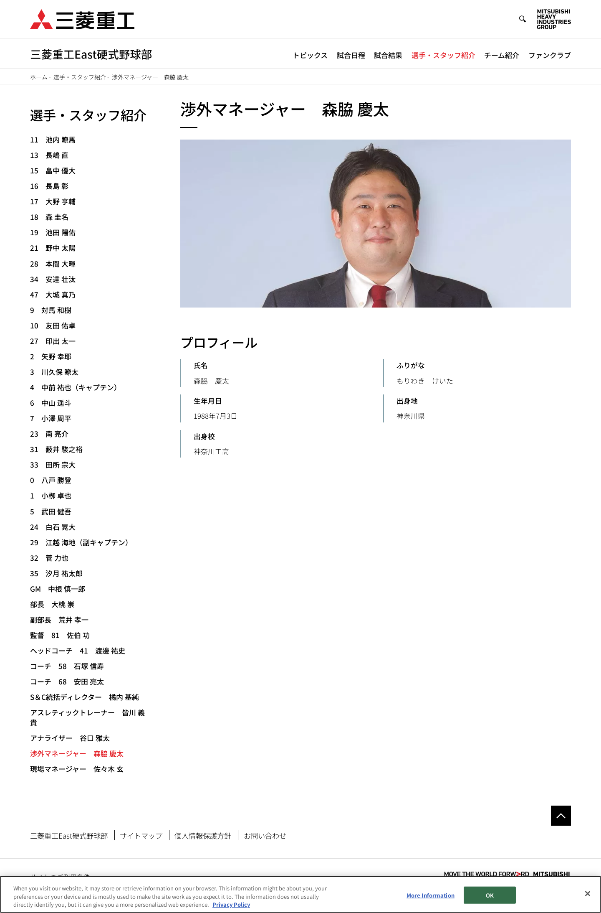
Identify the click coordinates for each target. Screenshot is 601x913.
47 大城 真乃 (53, 294)
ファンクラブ (549, 55)
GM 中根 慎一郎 (57, 588)
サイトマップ (141, 835)
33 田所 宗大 (53, 464)
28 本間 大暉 (53, 263)
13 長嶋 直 (49, 155)
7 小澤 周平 (50, 418)
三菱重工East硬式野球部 (69, 835)
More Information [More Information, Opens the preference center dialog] (431, 895)
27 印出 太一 (53, 341)
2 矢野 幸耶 (50, 356)
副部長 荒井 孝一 (59, 619)
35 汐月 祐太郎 (56, 573)
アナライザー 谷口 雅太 (70, 737)
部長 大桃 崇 (52, 604)
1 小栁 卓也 (50, 495)
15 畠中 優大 (53, 170)
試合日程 (351, 55)
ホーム (39, 77)
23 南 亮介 (49, 433)
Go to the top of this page (561, 816)
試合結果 (388, 55)
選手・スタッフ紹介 (443, 55)
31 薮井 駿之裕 (56, 449)
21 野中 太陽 (53, 247)
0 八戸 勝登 (50, 480)
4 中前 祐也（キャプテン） (75, 387)
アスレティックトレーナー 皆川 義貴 (87, 717)
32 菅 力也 (49, 557)
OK (490, 895)
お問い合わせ (265, 835)
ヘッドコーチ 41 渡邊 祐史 (77, 650)
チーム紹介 (501, 55)
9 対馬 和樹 (50, 310)
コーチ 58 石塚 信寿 (67, 666)
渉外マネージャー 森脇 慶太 (77, 753)
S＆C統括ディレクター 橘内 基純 (84, 697)
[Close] (587, 893)
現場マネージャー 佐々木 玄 (77, 768)
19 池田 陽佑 (53, 232)
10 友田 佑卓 (53, 325)
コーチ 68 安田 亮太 (67, 681)
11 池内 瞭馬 (53, 139)
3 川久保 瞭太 (54, 371)
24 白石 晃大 (53, 526)
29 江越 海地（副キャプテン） (81, 542)
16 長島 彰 (49, 186)
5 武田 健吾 (50, 511)
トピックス (310, 55)
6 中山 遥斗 (50, 402)
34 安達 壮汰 (53, 279)
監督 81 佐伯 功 (60, 635)
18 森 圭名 (49, 216)
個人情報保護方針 (202, 835)
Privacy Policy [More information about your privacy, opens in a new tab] (231, 905)
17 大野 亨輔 (53, 201)
